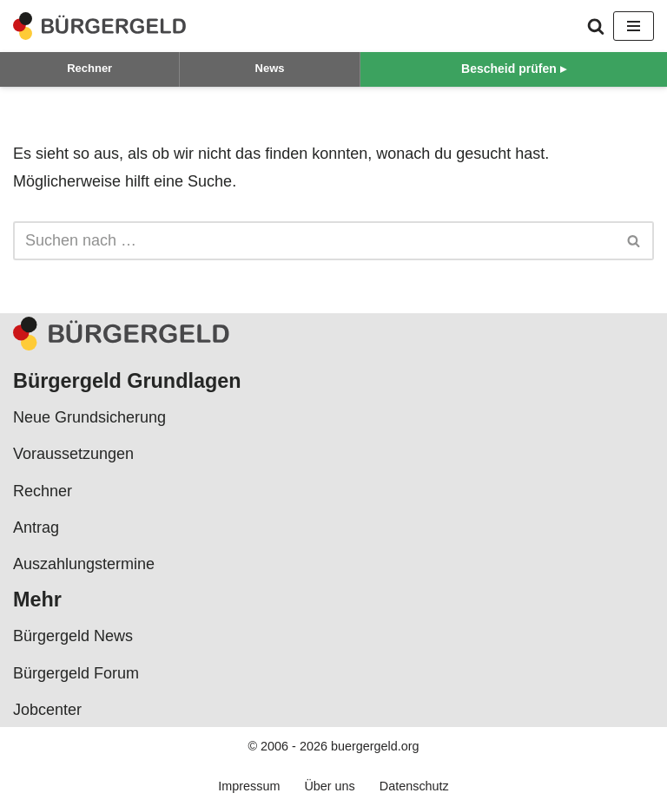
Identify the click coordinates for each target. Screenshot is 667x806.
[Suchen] (595, 26)
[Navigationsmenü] (633, 26)
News (270, 68)
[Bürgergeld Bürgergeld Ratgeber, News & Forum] (100, 26)
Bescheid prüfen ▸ (513, 68)
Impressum (249, 786)
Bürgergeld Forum (76, 673)
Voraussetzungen (73, 453)
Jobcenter (47, 709)
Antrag (36, 527)
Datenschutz (414, 786)
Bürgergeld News (73, 636)
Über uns (329, 786)
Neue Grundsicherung (89, 417)
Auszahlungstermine (84, 564)
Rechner (89, 68)
